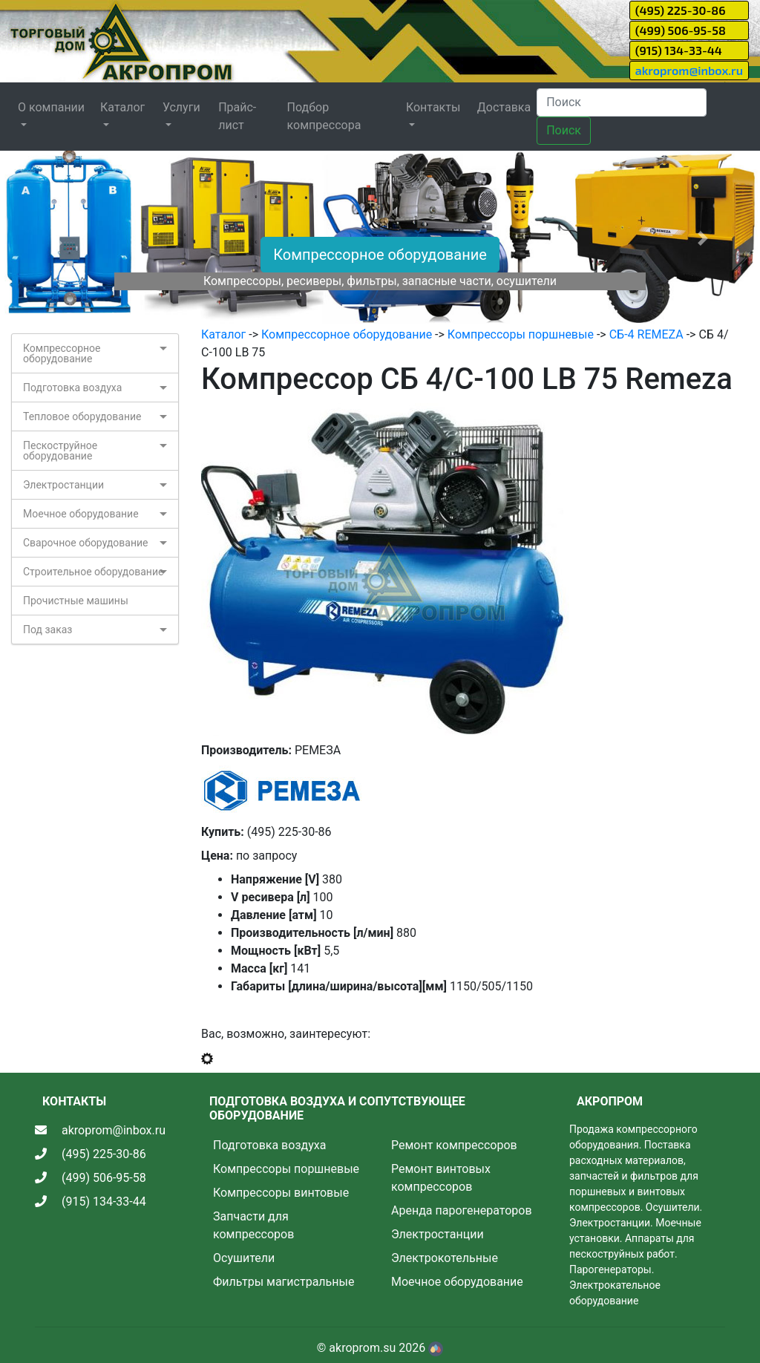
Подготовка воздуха (72, 387)
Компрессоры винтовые (281, 1193)
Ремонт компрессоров (454, 1145)
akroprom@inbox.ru (689, 70)
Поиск (563, 130)
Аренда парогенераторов (461, 1210)
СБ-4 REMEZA (646, 334)
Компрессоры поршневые (521, 334)
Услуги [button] (181, 107)
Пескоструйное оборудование (60, 450)
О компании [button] (51, 107)
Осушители (244, 1258)
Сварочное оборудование (85, 543)
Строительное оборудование (93, 572)
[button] (57, 238)
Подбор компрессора (324, 116)
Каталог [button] (122, 107)
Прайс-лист (237, 116)
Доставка (504, 107)
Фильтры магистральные (283, 1282)
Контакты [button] (433, 107)
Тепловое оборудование (82, 416)
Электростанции (63, 485)
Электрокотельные (444, 1258)
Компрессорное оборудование (380, 255)
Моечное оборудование (81, 514)
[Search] (622, 102)
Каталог (223, 334)
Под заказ (47, 629)
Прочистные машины (75, 601)
